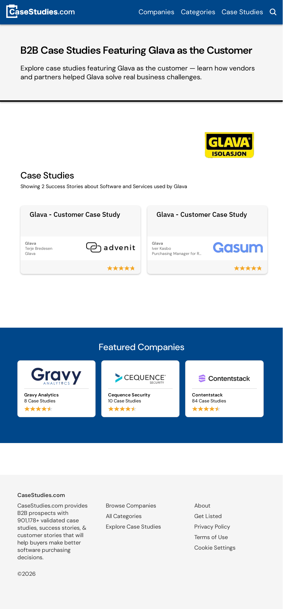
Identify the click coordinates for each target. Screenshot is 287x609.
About (202, 505)
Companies (156, 11)
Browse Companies (131, 505)
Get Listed (208, 516)
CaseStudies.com (41, 495)
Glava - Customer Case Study (75, 214)
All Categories (124, 516)
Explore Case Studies (133, 526)
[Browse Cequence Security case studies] (140, 388)
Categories (198, 11)
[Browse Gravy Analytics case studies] (56, 388)
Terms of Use (211, 537)
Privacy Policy (212, 526)
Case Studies (242, 11)
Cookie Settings (215, 547)
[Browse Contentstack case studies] (224, 388)
